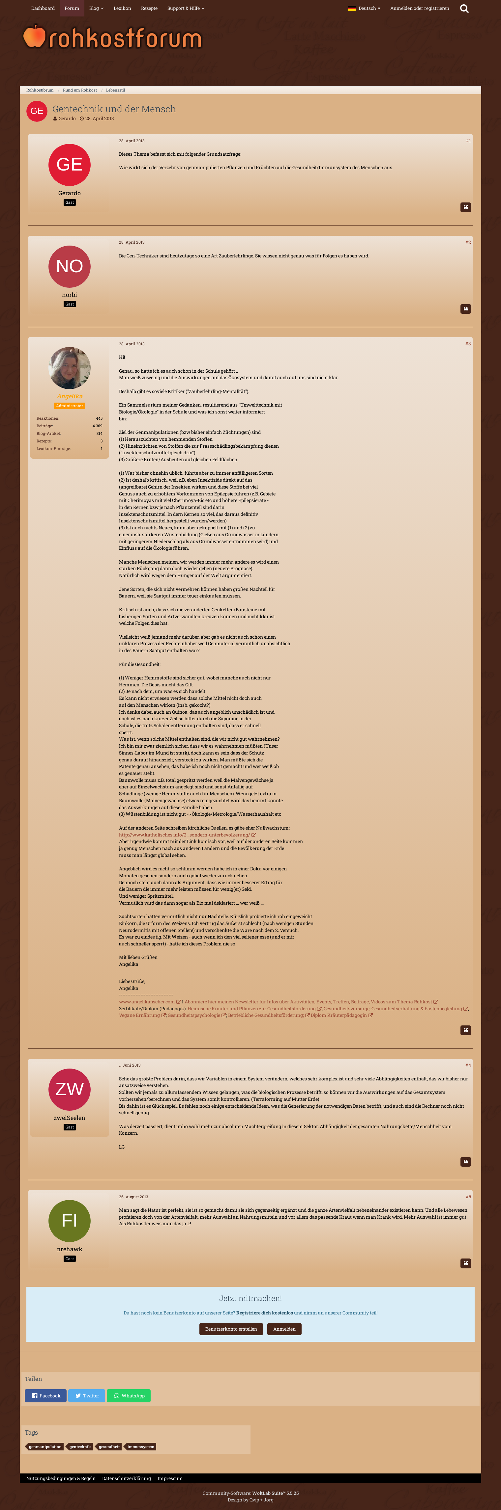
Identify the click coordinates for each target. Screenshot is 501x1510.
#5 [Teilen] (468, 1196)
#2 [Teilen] (468, 242)
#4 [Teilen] (468, 1065)
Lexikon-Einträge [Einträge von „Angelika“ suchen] (53, 448)
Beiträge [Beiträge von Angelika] (44, 425)
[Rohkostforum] (250, 36)
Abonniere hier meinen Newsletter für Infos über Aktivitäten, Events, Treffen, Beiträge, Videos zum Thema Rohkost (308, 1001)
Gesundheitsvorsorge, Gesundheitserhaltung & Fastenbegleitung (393, 1008)
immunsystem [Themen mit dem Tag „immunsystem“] (141, 1446)
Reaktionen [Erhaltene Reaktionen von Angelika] (47, 418)
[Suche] (464, 8)
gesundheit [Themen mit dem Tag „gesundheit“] (109, 1446)
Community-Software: (251, 1493)
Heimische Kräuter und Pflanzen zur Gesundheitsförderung (252, 1008)
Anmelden (284, 1329)
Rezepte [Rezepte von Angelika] (44, 440)
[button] (364, 8)
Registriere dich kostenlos (264, 1313)
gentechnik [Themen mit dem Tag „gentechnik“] (80, 1446)
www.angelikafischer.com (147, 1001)
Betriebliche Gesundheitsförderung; (266, 1015)
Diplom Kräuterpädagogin (339, 1015)
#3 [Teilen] (468, 343)
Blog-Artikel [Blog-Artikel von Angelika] (48, 433)
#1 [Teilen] (468, 140)
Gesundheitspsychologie (194, 1015)
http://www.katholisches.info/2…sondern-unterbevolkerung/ (184, 835)
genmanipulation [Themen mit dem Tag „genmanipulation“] (45, 1446)
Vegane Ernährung (139, 1015)
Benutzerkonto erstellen (231, 1329)
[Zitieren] (465, 207)
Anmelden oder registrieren (419, 8)
